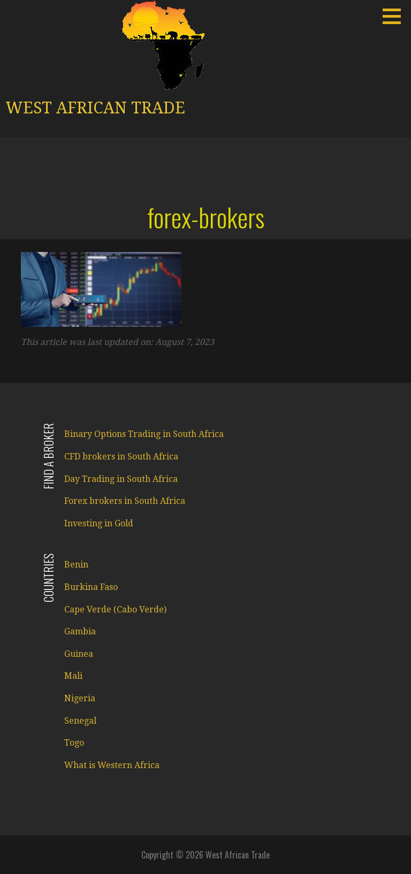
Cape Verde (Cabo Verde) (115, 609)
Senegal (80, 721)
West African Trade (95, 107)
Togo (74, 743)
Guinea (78, 654)
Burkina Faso (91, 587)
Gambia (80, 631)
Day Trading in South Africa (121, 479)
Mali (73, 676)
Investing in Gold (98, 523)
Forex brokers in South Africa (124, 501)
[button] (395, 16)
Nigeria (79, 698)
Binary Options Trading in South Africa (144, 434)
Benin (76, 564)
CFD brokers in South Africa (121, 456)
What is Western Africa (111, 765)
